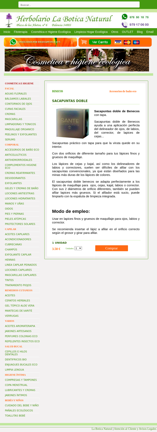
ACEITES (10, 295)
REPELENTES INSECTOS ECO (22, 341)
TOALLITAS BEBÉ (15, 415)
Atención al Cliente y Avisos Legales (135, 428)
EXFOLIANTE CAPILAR (18, 254)
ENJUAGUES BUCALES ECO (21, 364)
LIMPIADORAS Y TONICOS (20, 124)
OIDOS (9, 208)
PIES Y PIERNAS (14, 213)
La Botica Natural (102, 428)
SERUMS (10, 139)
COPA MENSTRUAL (16, 385)
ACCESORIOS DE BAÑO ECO (22, 149)
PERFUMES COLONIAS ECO (21, 336)
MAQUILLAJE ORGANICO (19, 129)
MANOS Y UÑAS (14, 203)
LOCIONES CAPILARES (18, 270)
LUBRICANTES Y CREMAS (20, 390)
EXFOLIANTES (13, 183)
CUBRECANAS (13, 244)
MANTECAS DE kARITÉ (18, 310)
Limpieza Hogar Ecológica (91, 31)
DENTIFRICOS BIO (16, 359)
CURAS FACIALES (15, 109)
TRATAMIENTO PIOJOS (18, 285)
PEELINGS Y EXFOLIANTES (21, 134)
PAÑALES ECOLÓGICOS (19, 410)
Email (150, 31)
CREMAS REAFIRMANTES (20, 173)
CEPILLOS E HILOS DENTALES (16, 353)
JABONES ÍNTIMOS (16, 395)
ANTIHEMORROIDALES (18, 160)
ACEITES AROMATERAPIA (20, 326)
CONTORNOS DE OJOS (18, 103)
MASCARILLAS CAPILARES (20, 275)
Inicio (6, 31)
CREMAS (10, 114)
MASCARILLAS (13, 119)
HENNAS (10, 259)
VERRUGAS (11, 315)
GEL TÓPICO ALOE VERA (19, 305)
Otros (114, 31)
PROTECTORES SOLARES (20, 224)
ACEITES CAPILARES (17, 234)
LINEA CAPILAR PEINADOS (21, 264)
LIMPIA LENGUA (14, 369)
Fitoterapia (20, 31)
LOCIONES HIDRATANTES (20, 198)
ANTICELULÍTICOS (15, 154)
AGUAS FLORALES (16, 93)
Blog (140, 31)
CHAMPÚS (11, 249)
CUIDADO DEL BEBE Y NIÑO (22, 405)
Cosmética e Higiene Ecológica (51, 31)
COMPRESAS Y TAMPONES (21, 380)
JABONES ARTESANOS (18, 331)
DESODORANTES (15, 178)
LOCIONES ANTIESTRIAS (19, 193)
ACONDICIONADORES (18, 239)
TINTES (9, 280)
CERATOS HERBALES (17, 300)
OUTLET (127, 31)
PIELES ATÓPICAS (15, 219)
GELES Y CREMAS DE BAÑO (21, 188)
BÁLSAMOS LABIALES (18, 98)
